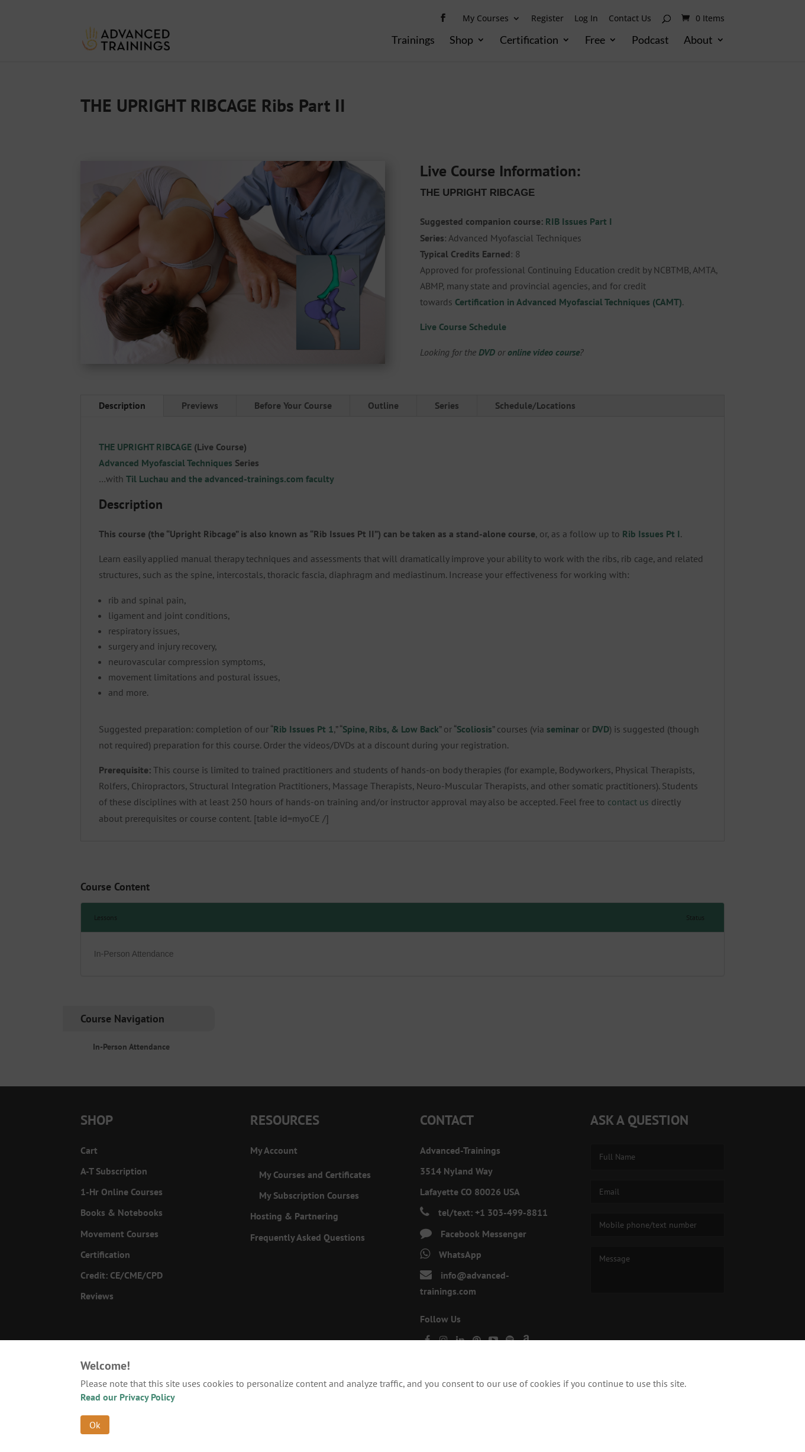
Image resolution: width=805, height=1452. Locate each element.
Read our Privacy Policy (127, 1397)
